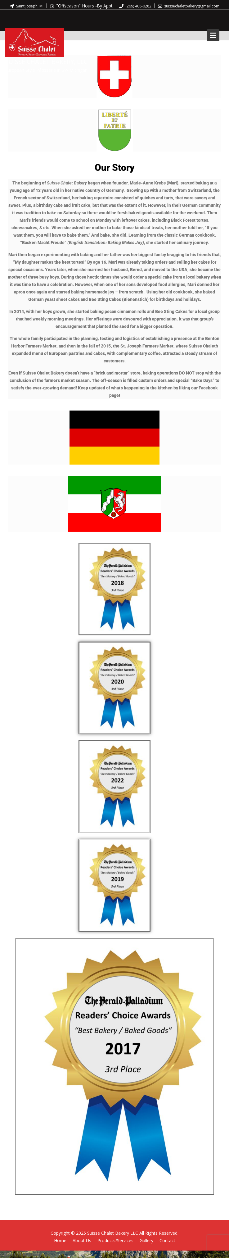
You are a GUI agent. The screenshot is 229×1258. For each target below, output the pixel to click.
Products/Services (115, 1240)
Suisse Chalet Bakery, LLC (46, 61)
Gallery (146, 1240)
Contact (167, 1240)
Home (60, 1240)
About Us (82, 1240)
